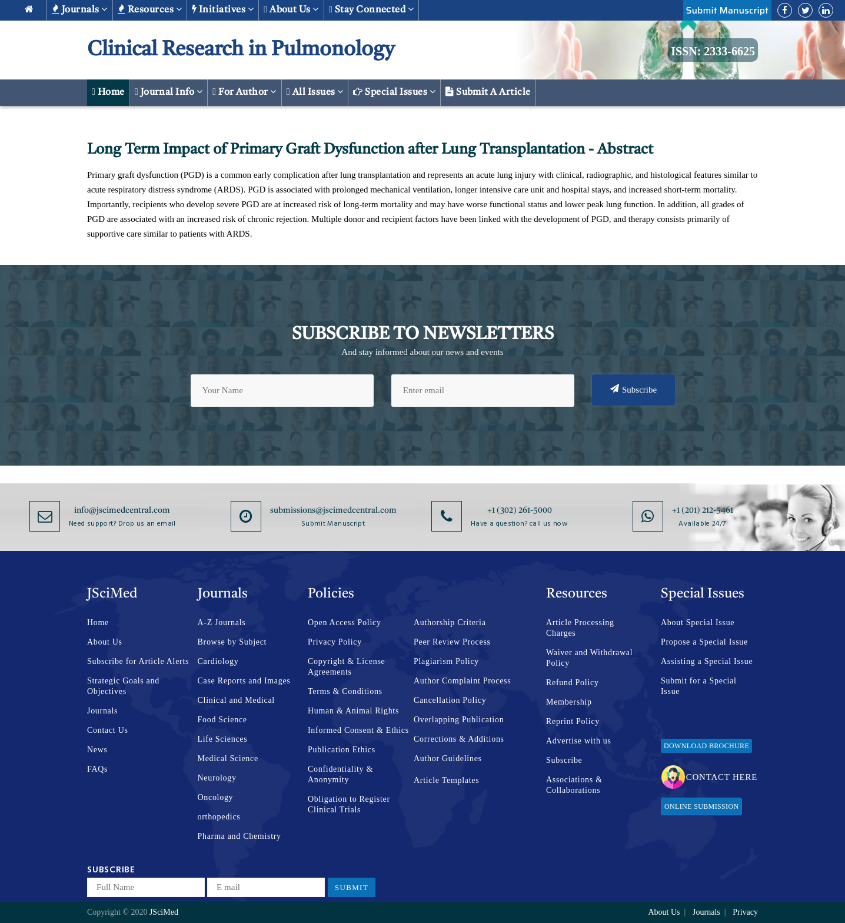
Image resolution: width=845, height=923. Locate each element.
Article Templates (446, 780)
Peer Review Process (452, 642)
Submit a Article (488, 92)
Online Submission (701, 806)
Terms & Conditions (345, 691)
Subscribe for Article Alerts (138, 661)
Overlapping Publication (459, 719)
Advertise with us (578, 740)
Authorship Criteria (450, 622)
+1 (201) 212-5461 (702, 510)
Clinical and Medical (236, 700)
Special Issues (394, 92)
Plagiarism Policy (446, 661)
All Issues (315, 92)
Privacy (745, 912)
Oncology (216, 797)
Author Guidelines (448, 758)
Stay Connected (371, 9)
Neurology (217, 777)
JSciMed (163, 912)
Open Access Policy (344, 622)
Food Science (222, 719)
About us (291, 9)
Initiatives (223, 9)
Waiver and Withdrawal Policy (589, 658)
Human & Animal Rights (353, 710)
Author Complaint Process (462, 680)
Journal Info (169, 92)
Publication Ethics (341, 749)
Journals (80, 9)
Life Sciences (223, 739)
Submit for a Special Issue (699, 686)
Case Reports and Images (244, 680)
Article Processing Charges (580, 628)
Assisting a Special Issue (707, 661)
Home (108, 92)
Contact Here (709, 777)
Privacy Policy (335, 642)
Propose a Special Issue (704, 642)
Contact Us (107, 730)
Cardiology (218, 661)
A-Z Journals (222, 622)
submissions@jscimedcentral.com (333, 510)
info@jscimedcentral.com (122, 510)
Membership (569, 702)
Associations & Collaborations (574, 785)
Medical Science (228, 758)
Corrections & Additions (459, 739)
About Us (104, 642)
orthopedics (219, 816)
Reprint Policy (573, 721)
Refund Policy (572, 682)
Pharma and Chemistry (239, 836)
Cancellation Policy (450, 700)
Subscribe (633, 389)
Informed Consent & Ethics (358, 730)
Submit (351, 887)
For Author (244, 92)
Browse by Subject (232, 642)
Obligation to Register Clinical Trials (349, 804)
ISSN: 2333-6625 (713, 51)
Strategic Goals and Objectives (123, 686)
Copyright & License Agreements (346, 666)
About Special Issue (697, 622)
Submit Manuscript (727, 10)
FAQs (97, 769)
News (97, 749)
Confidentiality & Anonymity (340, 774)
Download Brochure (706, 746)
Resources (150, 9)
